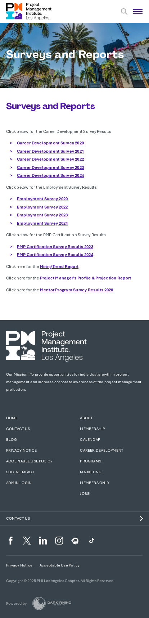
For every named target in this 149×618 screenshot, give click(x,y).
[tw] (26, 541)
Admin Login (19, 482)
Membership (92, 428)
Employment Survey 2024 (42, 223)
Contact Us (18, 428)
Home (12, 418)
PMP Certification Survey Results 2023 (55, 246)
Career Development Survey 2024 (50, 175)
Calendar (90, 439)
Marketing (90, 472)
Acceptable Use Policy (29, 461)
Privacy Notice (21, 450)
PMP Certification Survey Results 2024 (55, 254)
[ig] (59, 541)
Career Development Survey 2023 (50, 167)
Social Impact (20, 472)
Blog (11, 439)
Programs (90, 461)
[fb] (10, 541)
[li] (43, 541)
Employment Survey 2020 (42, 198)
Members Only (94, 482)
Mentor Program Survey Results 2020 (76, 289)
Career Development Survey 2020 (50, 142)
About (86, 418)
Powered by (16, 603)
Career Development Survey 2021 (50, 151)
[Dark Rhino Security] (51, 603)
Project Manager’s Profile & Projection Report (85, 278)
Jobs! (85, 493)
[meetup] (75, 541)
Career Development (101, 450)
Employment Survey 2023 (42, 215)
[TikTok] (91, 541)
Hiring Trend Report (59, 266)
